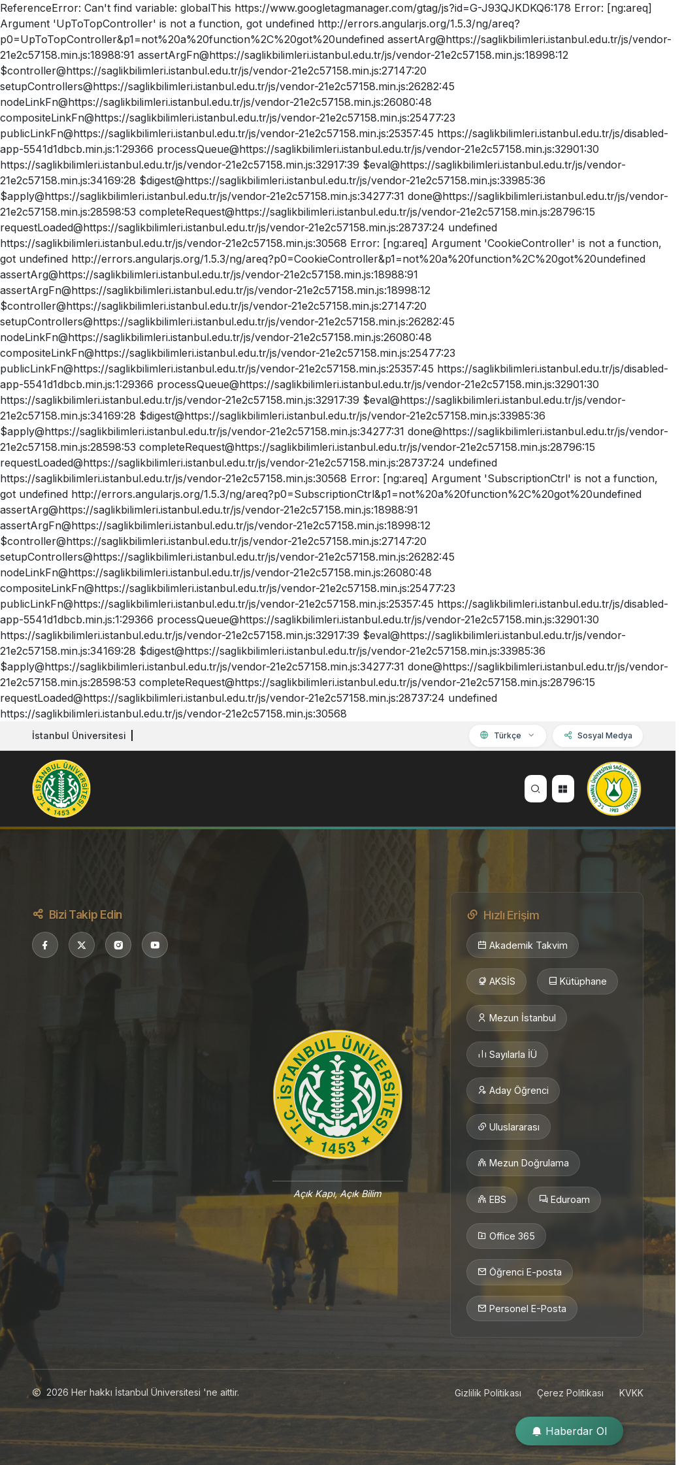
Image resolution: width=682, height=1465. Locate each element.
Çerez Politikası (570, 1392)
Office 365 (506, 1236)
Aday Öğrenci (513, 1090)
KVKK (631, 1392)
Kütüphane (577, 981)
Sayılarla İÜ (507, 1054)
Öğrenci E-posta (520, 1272)
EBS (492, 1200)
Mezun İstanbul (517, 1018)
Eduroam (564, 1200)
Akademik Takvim (523, 945)
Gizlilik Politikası (488, 1392)
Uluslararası (509, 1127)
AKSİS (496, 981)
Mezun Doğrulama (523, 1163)
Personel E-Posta (522, 1309)
